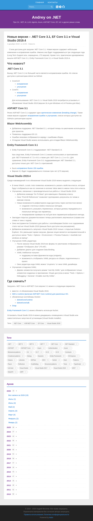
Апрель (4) (12, 411)
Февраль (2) (13, 419)
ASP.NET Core (29, 323)
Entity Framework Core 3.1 (18, 310)
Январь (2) (12, 422)
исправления (22, 84)
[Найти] (52, 7)
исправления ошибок (36, 116)
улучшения (21, 87)
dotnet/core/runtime (25, 300)
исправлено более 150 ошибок (30, 168)
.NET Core (17, 323)
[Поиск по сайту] (39, 7)
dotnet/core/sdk (23, 303)
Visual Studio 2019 (53, 323)
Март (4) (11, 415)
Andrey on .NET (46, 17)
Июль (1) (12, 399)
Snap (14, 306)
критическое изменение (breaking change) (58, 113)
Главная (39, 2)
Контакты (53, 2)
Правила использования (33, 515)
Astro (51, 517)
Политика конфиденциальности (56, 515)
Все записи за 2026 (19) (18, 395)
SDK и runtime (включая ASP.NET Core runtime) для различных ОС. (40, 294)
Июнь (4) (12, 403)
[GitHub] (63, 7)
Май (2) (11, 407)
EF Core (41, 323)
